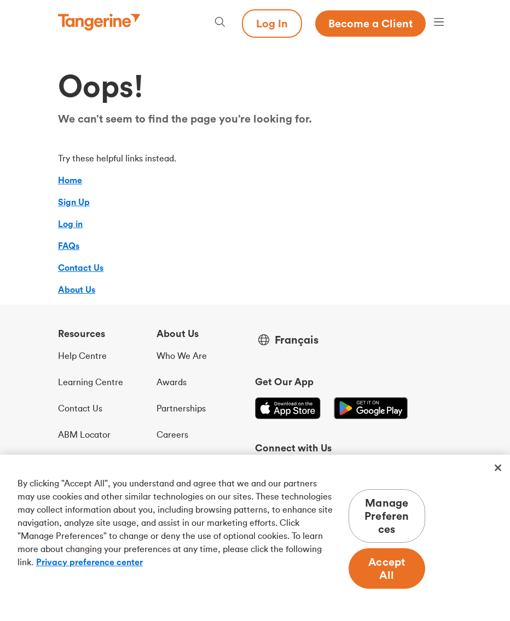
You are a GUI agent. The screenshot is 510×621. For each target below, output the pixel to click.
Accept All (386, 568)
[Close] (498, 468)
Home (70, 180)
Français (296, 339)
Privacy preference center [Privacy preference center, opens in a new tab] (89, 561)
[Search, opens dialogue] (220, 23)
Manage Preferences (386, 516)
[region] (255, 538)
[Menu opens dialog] (439, 23)
